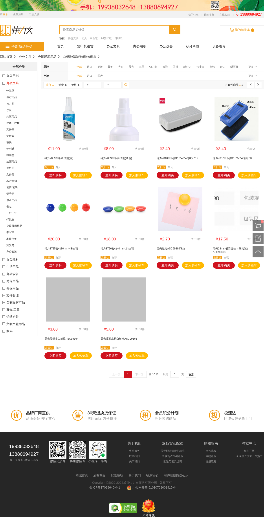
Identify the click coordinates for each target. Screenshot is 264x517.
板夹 (9, 142)
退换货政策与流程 (172, 456)
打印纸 (119, 38)
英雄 (100, 66)
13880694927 (249, 14)
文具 (84, 38)
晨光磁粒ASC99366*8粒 (171, 248)
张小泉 (200, 66)
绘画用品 (11, 161)
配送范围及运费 (172, 461)
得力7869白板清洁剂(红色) (116, 158)
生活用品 (12, 266)
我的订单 (193, 14)
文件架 (10, 174)
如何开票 (249, 450)
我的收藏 (209, 14)
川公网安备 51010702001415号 (151, 487)
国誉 (175, 66)
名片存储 (11, 180)
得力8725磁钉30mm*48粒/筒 (61, 248)
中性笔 (94, 38)
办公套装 (11, 251)
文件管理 (12, 295)
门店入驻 (34, 14)
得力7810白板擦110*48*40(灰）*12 (177, 158)
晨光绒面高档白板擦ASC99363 (119, 338)
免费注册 (18, 14)
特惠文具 (73, 38)
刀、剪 (10, 103)
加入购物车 (80, 175)
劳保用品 (12, 288)
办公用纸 (139, 46)
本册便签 (11, 238)
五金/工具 (13, 309)
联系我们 (134, 456)
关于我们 (134, 461)
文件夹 (10, 129)
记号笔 (10, 193)
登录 (5, 14)
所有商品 (99, 475)
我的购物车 (242, 30)
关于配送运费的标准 (173, 450)
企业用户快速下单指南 (249, 456)
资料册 (10, 167)
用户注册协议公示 (176, 475)
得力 (89, 66)
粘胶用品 (11, 116)
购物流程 (211, 456)
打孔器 (10, 219)
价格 (75, 84)
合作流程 (211, 450)
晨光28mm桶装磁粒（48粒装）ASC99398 (231, 250)
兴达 (222, 66)
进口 (89, 75)
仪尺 (9, 110)
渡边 (165, 66)
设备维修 (219, 46)
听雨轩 (234, 66)
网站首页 (6, 56)
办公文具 (113, 46)
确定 (191, 374)
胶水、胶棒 (13, 123)
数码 (9, 331)
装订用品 (11, 97)
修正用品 (11, 200)
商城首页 (82, 475)
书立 (9, 206)
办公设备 (166, 46)
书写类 (10, 232)
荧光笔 (10, 245)
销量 (63, 84)
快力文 (153, 66)
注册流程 (211, 461)
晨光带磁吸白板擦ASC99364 (61, 338)
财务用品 (12, 281)
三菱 (141, 66)
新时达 (187, 66)
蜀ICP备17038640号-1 (105, 487)
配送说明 (117, 475)
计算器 (10, 90)
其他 (110, 66)
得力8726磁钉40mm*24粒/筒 (117, 248)
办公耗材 (12, 259)
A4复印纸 (106, 38)
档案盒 (10, 155)
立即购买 (55, 175)
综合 (50, 84)
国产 (100, 75)
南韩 (212, 66)
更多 (252, 66)
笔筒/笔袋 (12, 187)
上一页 (116, 374)
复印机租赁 (85, 46)
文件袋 (10, 136)
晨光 (131, 66)
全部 (79, 66)
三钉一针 (11, 213)
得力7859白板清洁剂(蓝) (58, 158)
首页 (60, 46)
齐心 (120, 66)
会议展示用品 (47, 56)
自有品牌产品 (15, 302)
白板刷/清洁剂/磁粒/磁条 (79, 56)
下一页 (139, 374)
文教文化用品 (15, 324)
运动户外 (12, 316)
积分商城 (192, 46)
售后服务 (134, 450)
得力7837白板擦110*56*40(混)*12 (233, 158)
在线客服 (224, 14)
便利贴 (10, 148)
